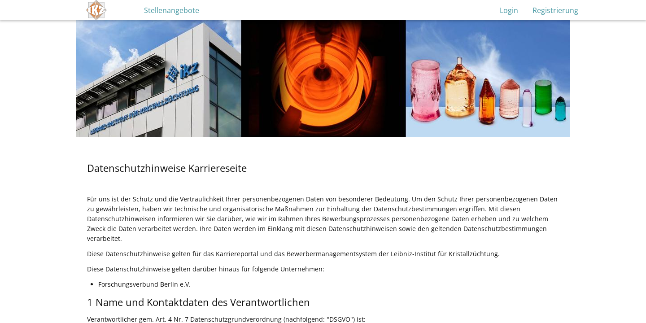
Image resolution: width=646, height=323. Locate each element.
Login (509, 10)
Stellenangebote (171, 10)
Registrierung (555, 10)
